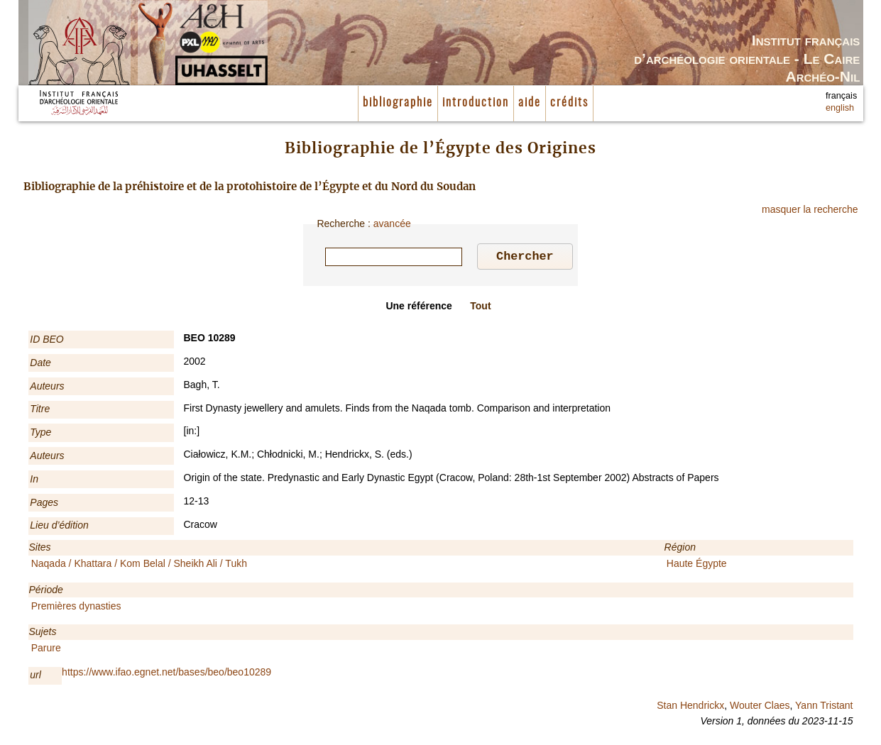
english (840, 108)
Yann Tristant (824, 707)
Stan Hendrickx (690, 707)
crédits (569, 103)
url (35, 677)
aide (529, 103)
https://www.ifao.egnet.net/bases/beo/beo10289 (166, 674)
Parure (46, 650)
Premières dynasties (76, 608)
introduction (475, 103)
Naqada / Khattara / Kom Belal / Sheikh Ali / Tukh (139, 565)
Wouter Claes (760, 707)
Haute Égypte (697, 565)
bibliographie (398, 103)
